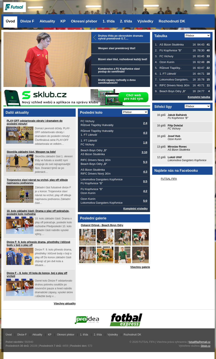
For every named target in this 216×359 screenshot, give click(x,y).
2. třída (126, 21)
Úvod (10, 21)
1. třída (109, 21)
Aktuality (47, 21)
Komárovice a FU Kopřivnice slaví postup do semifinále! (119, 70)
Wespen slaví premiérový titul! (116, 48)
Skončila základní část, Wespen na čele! (31, 151)
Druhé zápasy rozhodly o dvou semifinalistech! (117, 81)
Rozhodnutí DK (172, 21)
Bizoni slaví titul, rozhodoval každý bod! (122, 59)
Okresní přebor (84, 21)
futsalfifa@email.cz (199, 341)
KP (63, 21)
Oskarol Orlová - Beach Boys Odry (102, 225)
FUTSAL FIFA (169, 178)
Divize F (27, 21)
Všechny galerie (140, 267)
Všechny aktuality (65, 303)
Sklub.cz (205, 345)
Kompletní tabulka (199, 97)
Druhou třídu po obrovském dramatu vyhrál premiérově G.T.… (120, 37)
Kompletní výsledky (135, 208)
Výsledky (145, 21)
